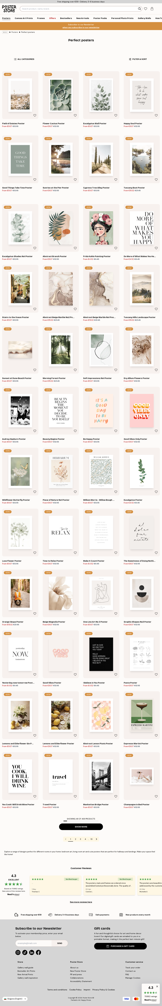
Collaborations (76, 978)
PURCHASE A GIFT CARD (120, 946)
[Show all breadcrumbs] (5, 32)
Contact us (130, 971)
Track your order (132, 967)
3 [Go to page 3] (80, 839)
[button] (151, 994)
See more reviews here (81, 902)
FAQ (127, 974)
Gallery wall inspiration (28, 978)
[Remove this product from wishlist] (34, 115)
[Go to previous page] (65, 839)
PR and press (76, 974)
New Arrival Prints (25, 974)
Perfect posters (28, 32)
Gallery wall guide (25, 967)
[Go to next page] (96, 839)
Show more (81, 827)
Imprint (87, 989)
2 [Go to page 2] (75, 839)
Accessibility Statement (81, 981)
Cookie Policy (75, 989)
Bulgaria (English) (15, 999)
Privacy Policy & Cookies (104, 989)
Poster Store (87, 998)
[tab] (145, 8)
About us (74, 967)
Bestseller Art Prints (26, 971)
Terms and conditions (57, 989)
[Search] (139, 9)
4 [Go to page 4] (85, 839)
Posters (15, 32)
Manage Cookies (132, 978)
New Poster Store (78, 971)
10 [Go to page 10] (92, 839)
